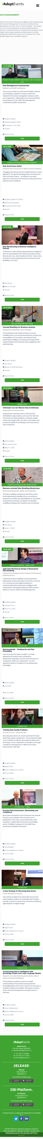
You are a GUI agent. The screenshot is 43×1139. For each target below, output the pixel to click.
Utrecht (7, 129)
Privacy (34, 1133)
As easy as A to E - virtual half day (14, 732)
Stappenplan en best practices (13, 410)
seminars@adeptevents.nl (22, 1050)
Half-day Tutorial (23, 1131)
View (22, 138)
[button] (16, 1118)
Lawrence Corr (9, 605)
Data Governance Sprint (12, 166)
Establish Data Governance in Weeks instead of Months (22, 169)
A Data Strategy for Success (12, 893)
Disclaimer (21, 1135)
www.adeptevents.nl (22, 1058)
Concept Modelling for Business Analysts (19, 327)
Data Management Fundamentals (16, 86)
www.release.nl (21, 1072)
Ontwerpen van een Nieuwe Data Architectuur (21, 408)
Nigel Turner (8, 766)
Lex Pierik (7, 686)
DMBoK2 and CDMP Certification (14, 88)
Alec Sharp (8, 283)
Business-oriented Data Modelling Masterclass (21, 488)
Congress (34, 1129)
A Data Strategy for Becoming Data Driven (19, 891)
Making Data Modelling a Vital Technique (17, 330)
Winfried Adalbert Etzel (12, 122)
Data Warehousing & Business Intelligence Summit (19, 247)
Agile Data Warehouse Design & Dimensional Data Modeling (20, 570)
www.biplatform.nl (21, 1096)
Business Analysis (24, 1129)
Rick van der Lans (10, 444)
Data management (10, 1131)
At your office (9, 692)
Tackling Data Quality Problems (15, 730)
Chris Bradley (9, 847)
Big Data (14, 1129)
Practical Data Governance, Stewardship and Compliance (20, 811)
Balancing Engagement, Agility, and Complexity (19, 491)
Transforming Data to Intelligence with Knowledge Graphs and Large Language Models (22, 972)
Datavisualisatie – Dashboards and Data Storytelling (18, 650)
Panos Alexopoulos (11, 1008)
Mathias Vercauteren (11, 203)
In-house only (34, 1131)
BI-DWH (7, 1129)
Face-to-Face (9, 134)
